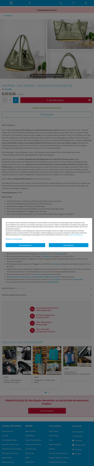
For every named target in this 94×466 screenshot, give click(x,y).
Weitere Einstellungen (14, 239)
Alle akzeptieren (25, 245)
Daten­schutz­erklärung (75, 235)
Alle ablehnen (68, 245)
